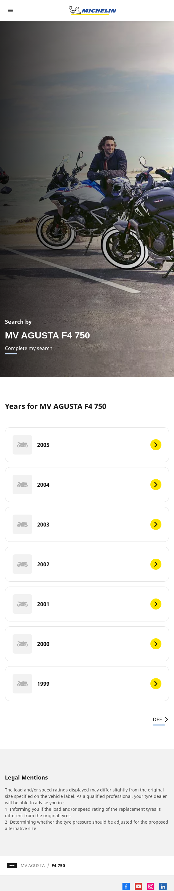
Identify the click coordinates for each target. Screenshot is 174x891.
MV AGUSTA (33, 865)
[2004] (87, 484)
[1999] (87, 683)
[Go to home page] (92, 10)
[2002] (87, 564)
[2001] (87, 604)
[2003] (87, 524)
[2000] (87, 643)
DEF (161, 719)
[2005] (87, 444)
